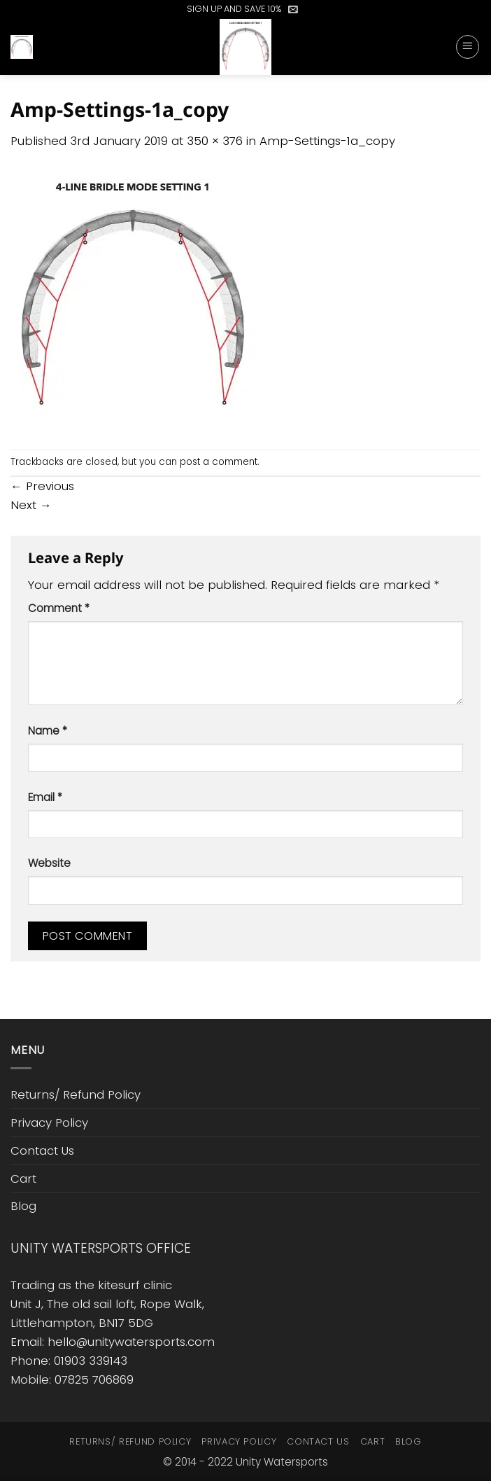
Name (47, 730)
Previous (42, 486)
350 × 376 (215, 140)
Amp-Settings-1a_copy (327, 140)
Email (45, 797)
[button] (293, 9)
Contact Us (42, 1150)
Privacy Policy (49, 1122)
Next (31, 504)
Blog (23, 1205)
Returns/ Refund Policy (75, 1094)
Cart (23, 1178)
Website (49, 863)
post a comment (218, 461)
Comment (59, 608)
